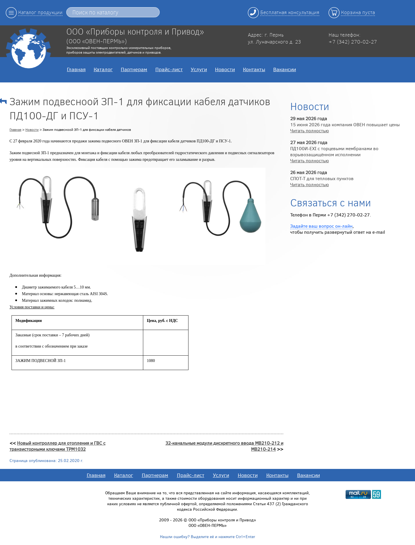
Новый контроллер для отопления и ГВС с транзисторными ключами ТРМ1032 (57, 446)
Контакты (254, 69)
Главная (76, 69)
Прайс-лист (169, 69)
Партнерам (134, 69)
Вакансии (284, 69)
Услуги (199, 69)
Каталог (103, 69)
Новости (225, 69)
